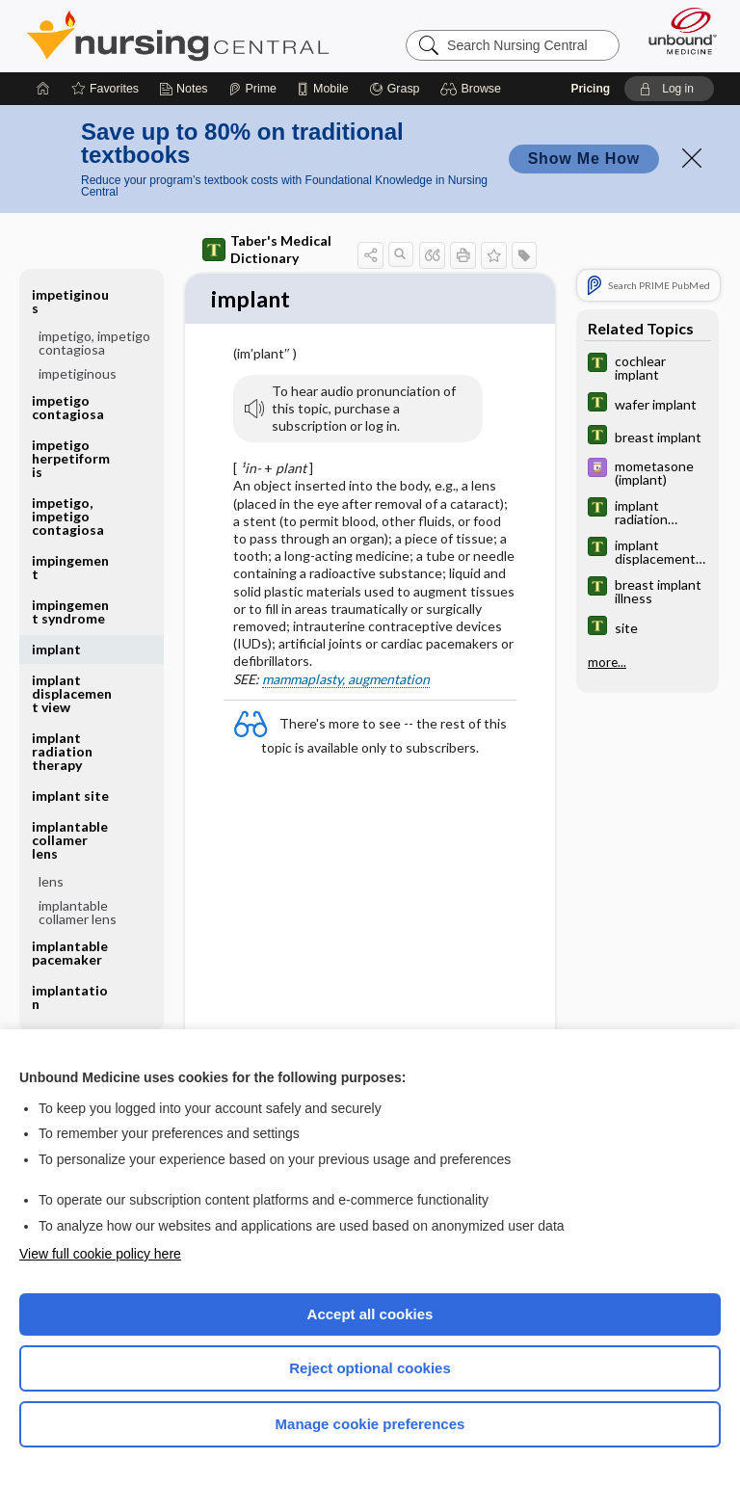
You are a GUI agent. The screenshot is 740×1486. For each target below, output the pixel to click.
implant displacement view (72, 693)
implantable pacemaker (70, 953)
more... (607, 662)
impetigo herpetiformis (71, 458)
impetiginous (70, 301)
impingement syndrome (70, 611)
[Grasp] (394, 88)
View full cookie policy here (100, 1253)
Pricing (590, 88)
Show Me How (584, 158)
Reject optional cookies (370, 1368)
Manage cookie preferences (370, 1424)
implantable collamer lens (70, 840)
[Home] (43, 88)
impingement (70, 567)
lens (51, 881)
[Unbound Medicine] (676, 31)
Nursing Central (178, 36)
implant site (70, 795)
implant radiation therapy (62, 751)
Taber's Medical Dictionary (266, 249)
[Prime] (252, 88)
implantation (70, 997)
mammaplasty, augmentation (346, 680)
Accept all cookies (370, 1314)
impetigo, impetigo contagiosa (94, 343)
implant (56, 649)
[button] (473, 88)
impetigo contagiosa (68, 407)
